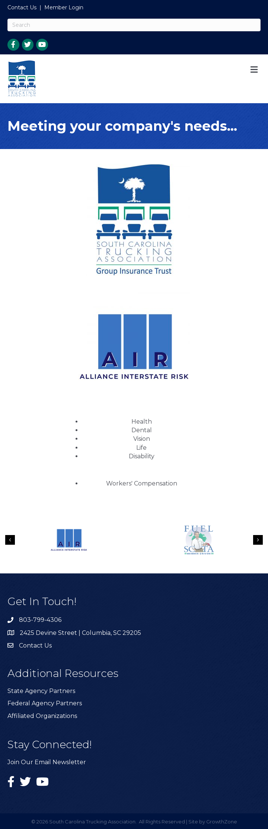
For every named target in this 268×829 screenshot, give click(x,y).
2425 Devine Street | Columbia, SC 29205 (80, 632)
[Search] (134, 25)
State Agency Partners (41, 690)
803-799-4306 (40, 619)
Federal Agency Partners (44, 703)
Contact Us (21, 7)
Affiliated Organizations (42, 715)
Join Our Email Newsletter (46, 762)
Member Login (63, 7)
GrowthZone (221, 822)
